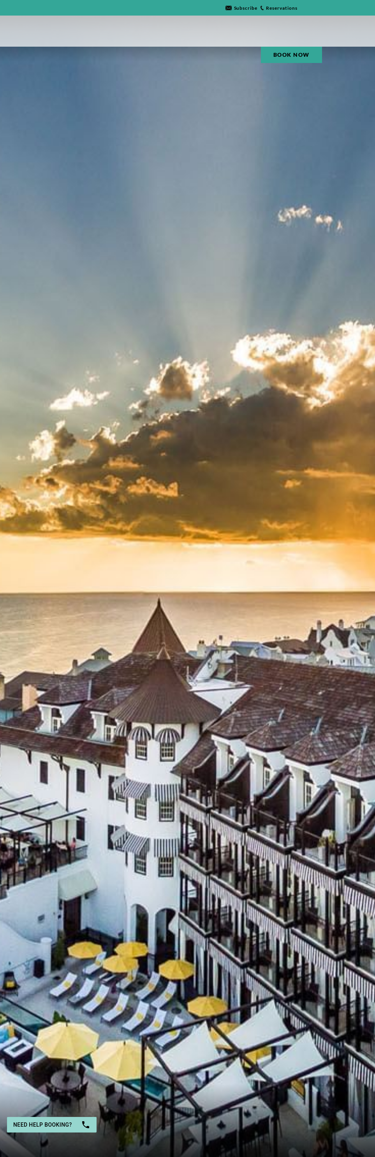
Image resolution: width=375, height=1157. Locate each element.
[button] (139, 1124)
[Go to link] (241, 8)
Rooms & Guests (192, 1120)
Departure (128, 1120)
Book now (289, 1124)
